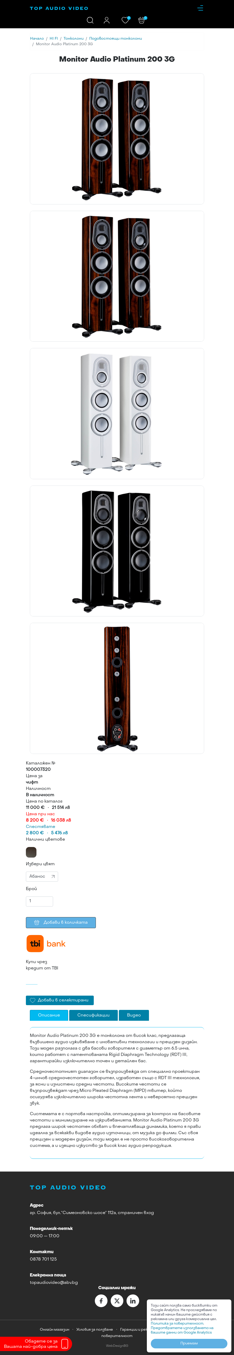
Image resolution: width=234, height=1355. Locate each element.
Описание (49, 1015)
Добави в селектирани (63, 1000)
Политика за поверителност (177, 1323)
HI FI (54, 38)
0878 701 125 (43, 1259)
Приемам (189, 1343)
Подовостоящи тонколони (115, 38)
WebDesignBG (117, 1346)
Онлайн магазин (54, 1329)
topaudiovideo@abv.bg (54, 1283)
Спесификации (93, 1015)
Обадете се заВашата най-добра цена (31, 1344)
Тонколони (73, 38)
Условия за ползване (94, 1329)
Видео (134, 1015)
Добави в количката (61, 922)
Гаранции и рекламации (141, 1329)
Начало (37, 38)
